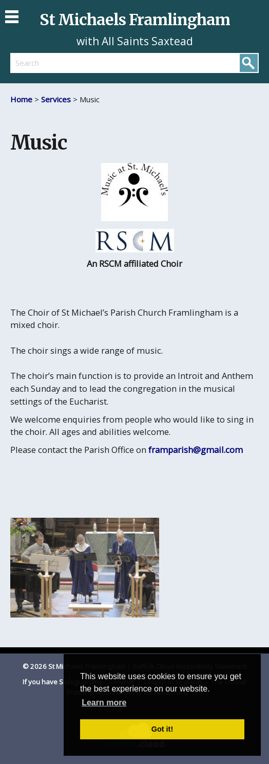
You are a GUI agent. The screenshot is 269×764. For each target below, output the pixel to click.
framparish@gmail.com (195, 450)
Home (21, 99)
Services (57, 99)
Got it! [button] (162, 729)
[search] (72, 62)
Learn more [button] (104, 702)
